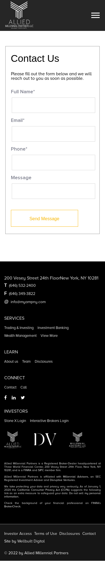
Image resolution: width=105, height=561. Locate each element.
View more (49, 335)
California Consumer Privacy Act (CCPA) (43, 490)
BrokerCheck (12, 506)
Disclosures (44, 361)
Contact (10, 387)
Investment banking (53, 328)
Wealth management (20, 335)
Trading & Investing (19, 328)
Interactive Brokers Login (49, 421)
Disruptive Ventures (62, 480)
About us (11, 361)
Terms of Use (45, 533)
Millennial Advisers (75, 476)
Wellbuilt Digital (31, 541)
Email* (18, 120)
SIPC (41, 470)
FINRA (27, 470)
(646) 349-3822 (22, 293)
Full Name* (23, 91)
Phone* (19, 149)
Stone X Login (15, 421)
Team (26, 361)
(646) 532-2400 (22, 285)
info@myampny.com (28, 301)
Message (21, 177)
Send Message (44, 218)
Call (23, 387)
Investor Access (18, 533)
